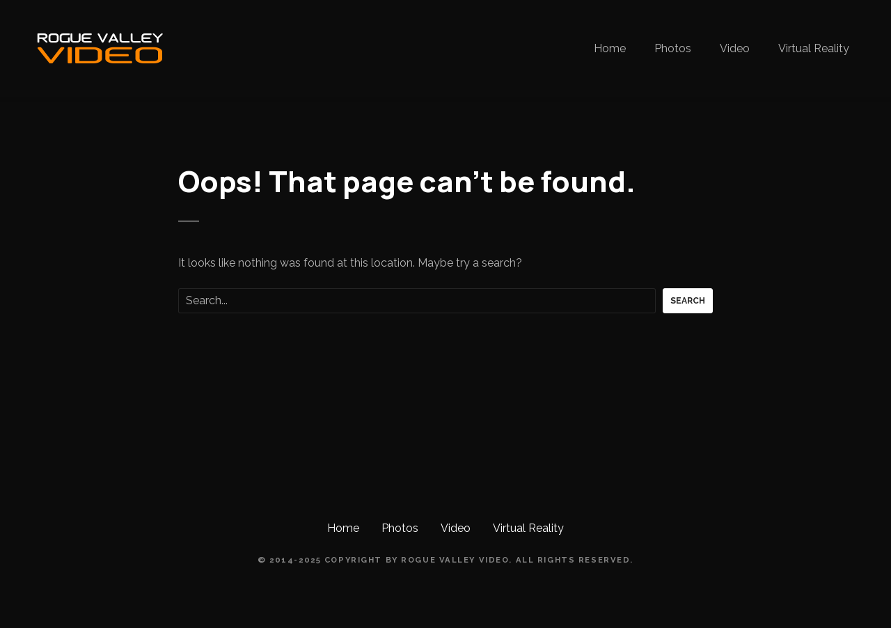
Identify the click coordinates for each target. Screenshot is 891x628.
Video (735, 48)
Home (610, 48)
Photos (672, 48)
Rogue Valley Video (455, 560)
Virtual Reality (813, 48)
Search (687, 301)
